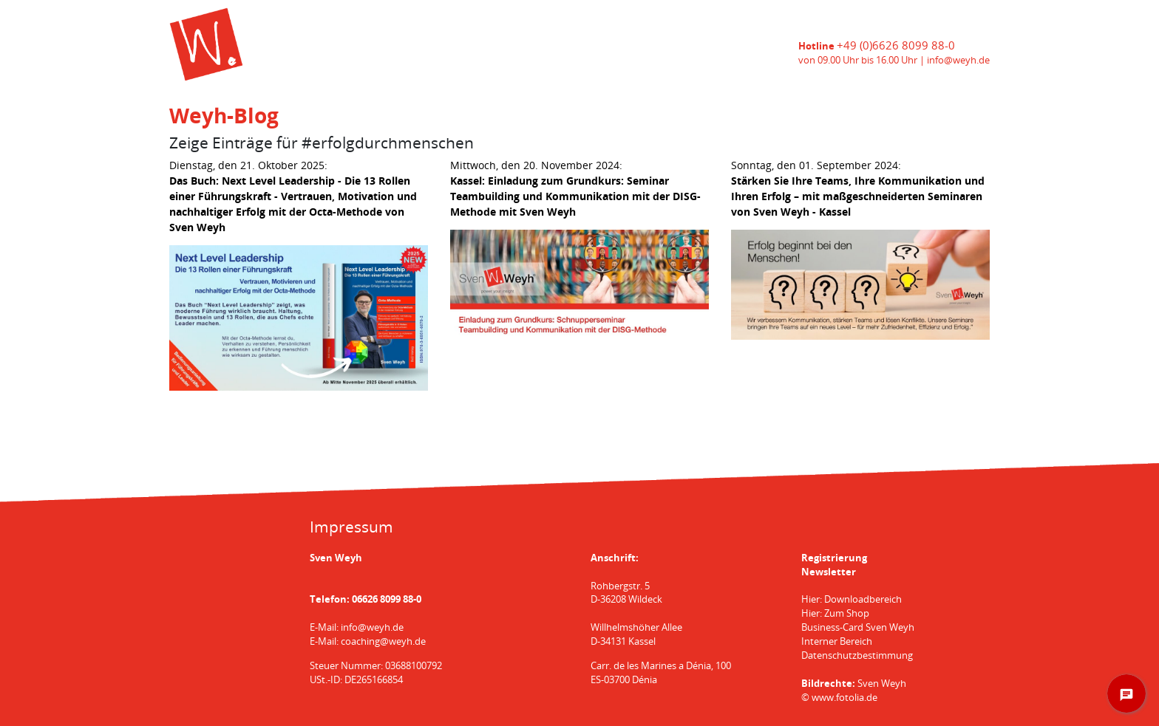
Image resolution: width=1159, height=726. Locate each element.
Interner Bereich (836, 641)
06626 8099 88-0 (386, 599)
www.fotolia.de (844, 697)
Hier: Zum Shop (835, 613)
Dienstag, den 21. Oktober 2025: (293, 196)
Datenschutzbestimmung (857, 655)
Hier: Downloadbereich (851, 599)
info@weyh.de (958, 60)
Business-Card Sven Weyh (857, 627)
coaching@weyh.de (383, 641)
